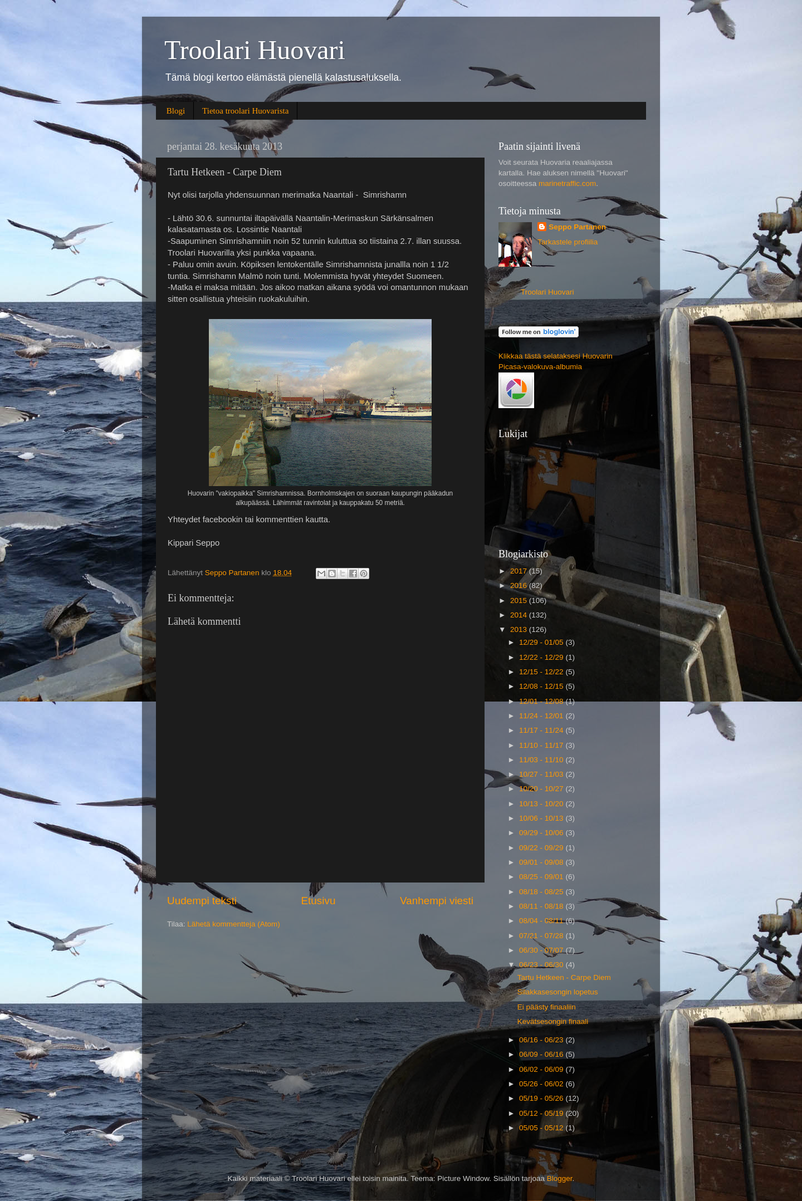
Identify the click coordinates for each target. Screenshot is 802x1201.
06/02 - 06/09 (542, 1069)
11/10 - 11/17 (542, 745)
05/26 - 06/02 (542, 1084)
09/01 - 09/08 (542, 862)
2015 (519, 600)
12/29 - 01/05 (542, 642)
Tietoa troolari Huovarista (245, 110)
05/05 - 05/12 (542, 1128)
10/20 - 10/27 (542, 789)
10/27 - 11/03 (542, 774)
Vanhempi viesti (436, 900)
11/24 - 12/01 (542, 716)
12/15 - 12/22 (542, 672)
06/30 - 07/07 (542, 950)
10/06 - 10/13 (542, 818)
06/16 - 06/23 (542, 1040)
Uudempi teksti (202, 900)
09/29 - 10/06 (542, 833)
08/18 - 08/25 (542, 892)
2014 (519, 615)
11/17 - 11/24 (542, 730)
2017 (519, 571)
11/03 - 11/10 (542, 760)
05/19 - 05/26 (542, 1098)
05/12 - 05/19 (542, 1113)
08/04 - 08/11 (542, 920)
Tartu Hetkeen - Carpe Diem (564, 977)
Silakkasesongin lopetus (557, 992)
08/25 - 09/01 (542, 876)
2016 (519, 585)
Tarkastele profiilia (567, 242)
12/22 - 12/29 (542, 657)
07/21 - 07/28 (542, 936)
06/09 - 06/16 (542, 1054)
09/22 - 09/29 (542, 848)
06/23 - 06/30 (542, 964)
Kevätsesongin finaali (553, 1021)
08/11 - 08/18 (542, 906)
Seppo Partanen (577, 227)
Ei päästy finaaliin (546, 1007)
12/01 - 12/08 (542, 701)
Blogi (176, 110)
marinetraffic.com (567, 183)
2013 (519, 629)
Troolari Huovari (254, 50)
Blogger (560, 1178)
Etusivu (318, 900)
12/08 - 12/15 (542, 686)
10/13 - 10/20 (542, 804)
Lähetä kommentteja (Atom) (233, 924)
